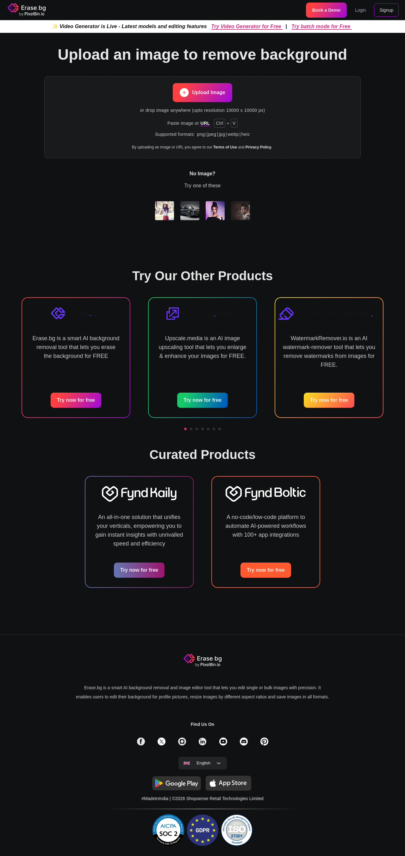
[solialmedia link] (141, 743)
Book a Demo (326, 10)
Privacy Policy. (259, 147)
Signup (386, 10)
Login (360, 10)
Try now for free (76, 400)
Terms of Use (225, 147)
